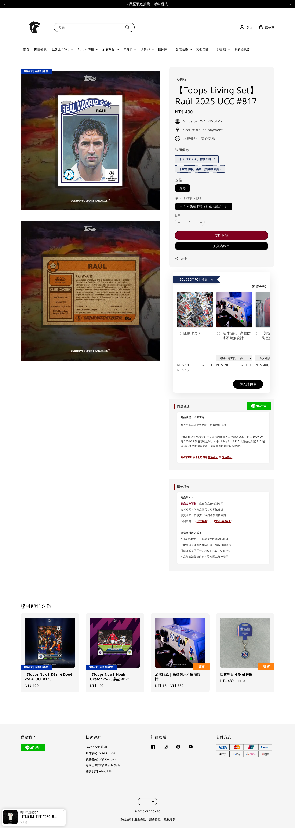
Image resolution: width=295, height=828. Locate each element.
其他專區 (202, 49)
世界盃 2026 (60, 49)
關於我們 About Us (99, 771)
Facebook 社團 (96, 747)
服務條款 (155, 819)
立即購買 (221, 235)
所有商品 (108, 49)
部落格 (221, 49)
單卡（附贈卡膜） (189, 198)
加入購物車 (221, 246)
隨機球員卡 (189, 333)
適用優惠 (182, 149)
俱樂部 (145, 49)
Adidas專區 (85, 49)
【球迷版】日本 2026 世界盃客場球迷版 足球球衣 (39, 818)
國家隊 (162, 49)
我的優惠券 (242, 49)
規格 (178, 179)
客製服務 (182, 49)
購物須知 (213, 457)
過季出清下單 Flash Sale (103, 765)
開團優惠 (40, 49)
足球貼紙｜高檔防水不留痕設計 (233, 335)
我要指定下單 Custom (101, 759)
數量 (178, 215)
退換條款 (227, 457)
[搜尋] (127, 27)
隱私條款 (169, 819)
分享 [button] (181, 258)
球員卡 (127, 49)
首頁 (26, 49)
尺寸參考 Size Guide (100, 753)
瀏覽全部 (259, 286)
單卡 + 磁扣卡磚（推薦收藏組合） (203, 206)
